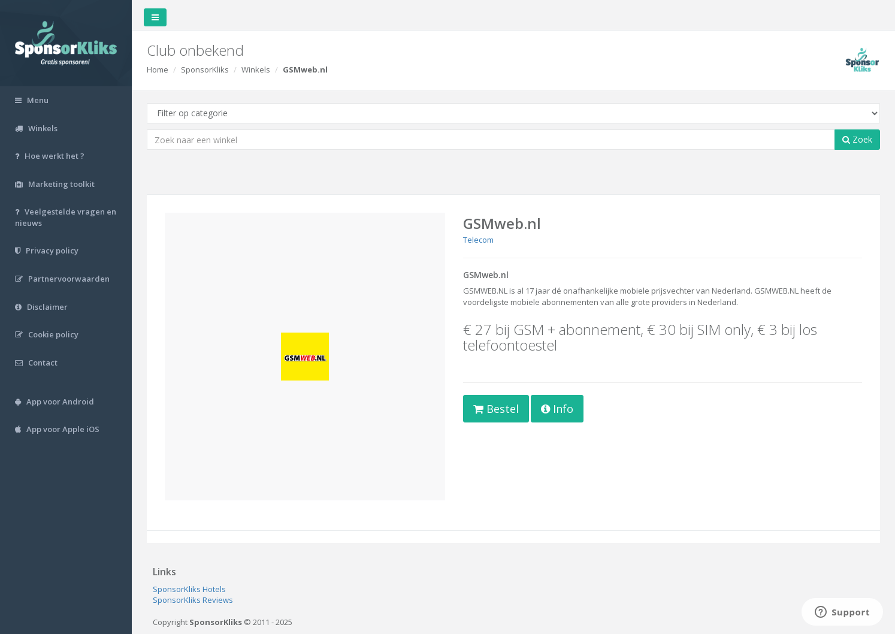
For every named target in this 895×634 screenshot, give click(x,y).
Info (557, 408)
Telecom (478, 239)
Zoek (857, 139)
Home (157, 69)
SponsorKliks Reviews (193, 599)
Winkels (255, 69)
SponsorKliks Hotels (189, 589)
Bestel (496, 408)
